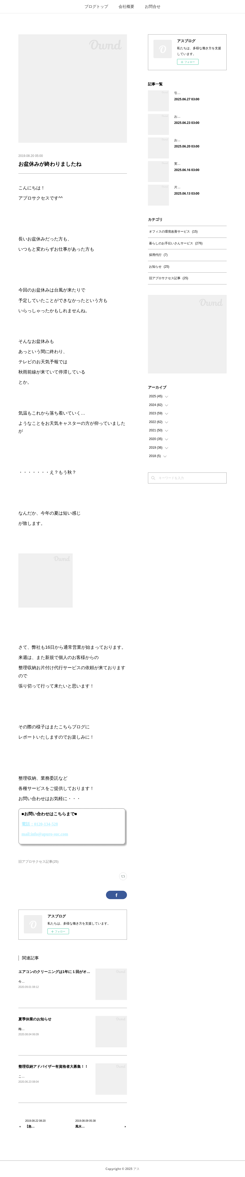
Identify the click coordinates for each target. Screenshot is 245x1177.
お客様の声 (182, 140)
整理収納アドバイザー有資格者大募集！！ (53, 1066)
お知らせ (159, 266)
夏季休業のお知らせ (34, 1019)
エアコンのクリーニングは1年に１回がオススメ (58, 972)
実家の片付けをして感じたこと (196, 164)
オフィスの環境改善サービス (173, 231)
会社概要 (126, 6)
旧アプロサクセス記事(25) (38, 862)
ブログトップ (96, 6)
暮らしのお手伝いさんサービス (176, 243)
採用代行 (158, 255)
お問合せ (153, 6)
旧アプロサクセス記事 (168, 278)
